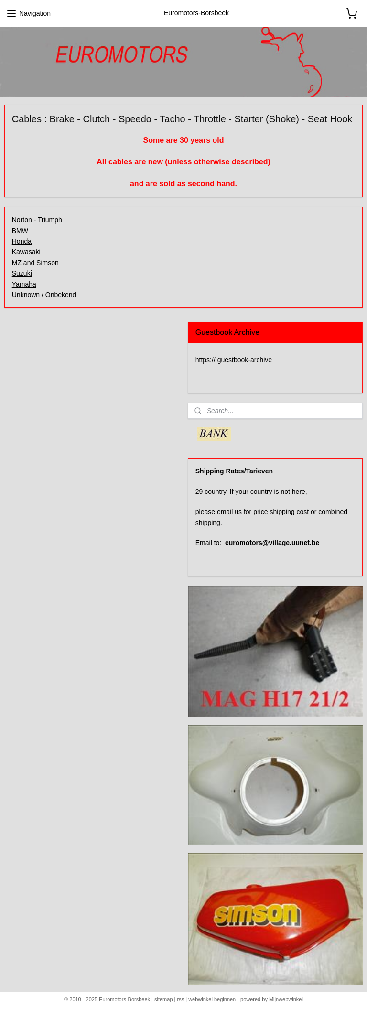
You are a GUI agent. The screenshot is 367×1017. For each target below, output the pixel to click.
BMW (20, 231)
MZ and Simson (35, 263)
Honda (22, 241)
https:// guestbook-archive (233, 360)
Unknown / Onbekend (44, 295)
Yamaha (24, 284)
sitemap (163, 999)
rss (180, 999)
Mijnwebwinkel (286, 999)
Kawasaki (26, 252)
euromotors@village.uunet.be (272, 542)
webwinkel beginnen (212, 999)
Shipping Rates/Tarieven (234, 471)
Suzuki (22, 273)
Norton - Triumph (37, 220)
